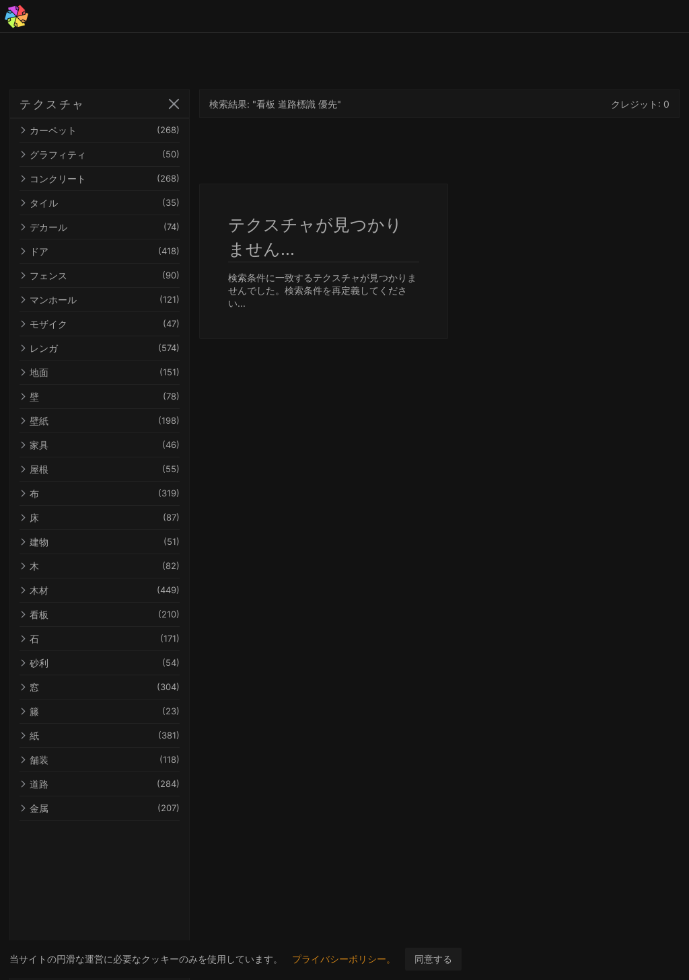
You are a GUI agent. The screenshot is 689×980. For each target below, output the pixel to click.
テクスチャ (52, 104)
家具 (113, 445)
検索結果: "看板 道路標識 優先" (302, 104)
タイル (113, 203)
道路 (113, 784)
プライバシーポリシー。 (344, 959)
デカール (113, 227)
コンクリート (113, 178)
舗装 (113, 759)
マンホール (113, 299)
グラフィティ (113, 154)
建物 (113, 542)
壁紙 (113, 420)
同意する (433, 959)
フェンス (113, 275)
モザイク (113, 324)
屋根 (113, 469)
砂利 (113, 663)
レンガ (113, 348)
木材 (113, 590)
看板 (113, 614)
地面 (113, 372)
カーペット (113, 130)
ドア (113, 251)
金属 (113, 808)
